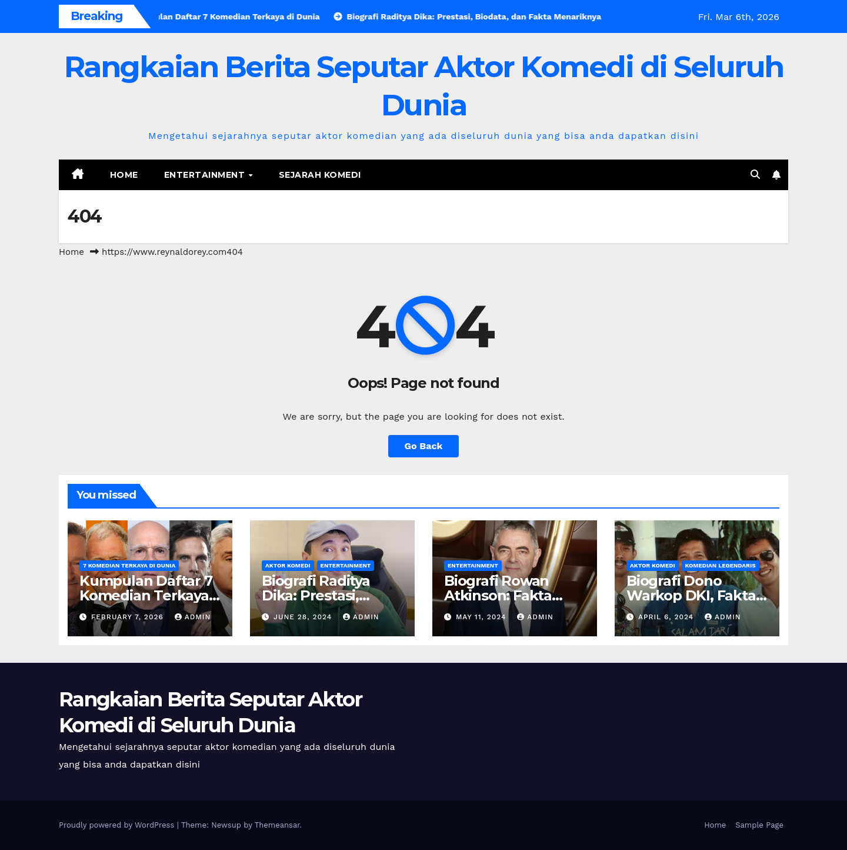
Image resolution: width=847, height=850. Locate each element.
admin (193, 617)
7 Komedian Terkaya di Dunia (129, 565)
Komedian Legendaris (720, 565)
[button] (755, 174)
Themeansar (277, 825)
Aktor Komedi (288, 565)
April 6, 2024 (667, 617)
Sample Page (759, 825)
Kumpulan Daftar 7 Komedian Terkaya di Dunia (145, 595)
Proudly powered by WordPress (118, 825)
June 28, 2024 (304, 617)
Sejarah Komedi (320, 175)
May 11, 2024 (482, 617)
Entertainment (206, 175)
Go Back (424, 445)
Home (124, 175)
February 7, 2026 (128, 617)
